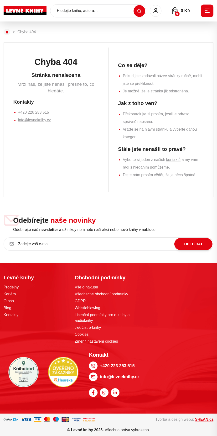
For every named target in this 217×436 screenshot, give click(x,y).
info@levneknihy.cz (34, 120)
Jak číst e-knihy (88, 327)
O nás (9, 301)
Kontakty (11, 315)
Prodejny (11, 287)
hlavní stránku (157, 129)
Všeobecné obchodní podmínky (101, 294)
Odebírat (193, 244)
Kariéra (10, 294)
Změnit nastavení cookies (96, 341)
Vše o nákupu (86, 287)
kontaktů (173, 160)
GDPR (80, 301)
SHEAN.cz (204, 419)
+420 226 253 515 (33, 112)
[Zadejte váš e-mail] (108, 244)
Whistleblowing (87, 308)
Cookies (81, 334)
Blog (7, 308)
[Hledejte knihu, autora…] (98, 10)
